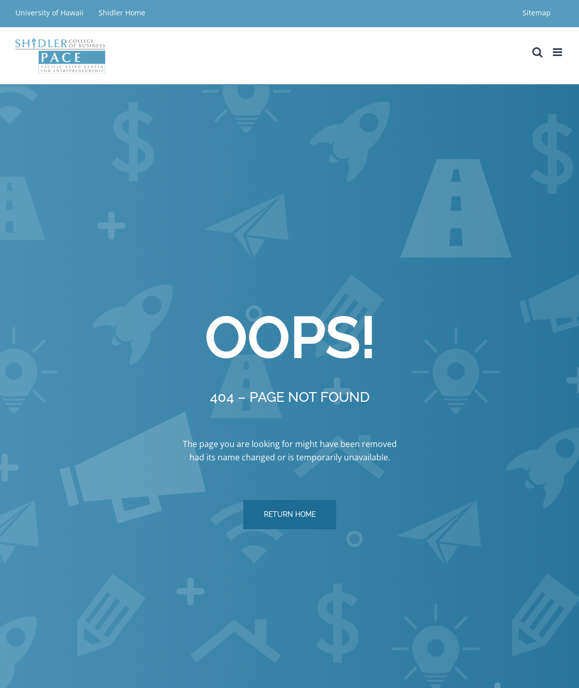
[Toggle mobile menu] (558, 52)
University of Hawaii (50, 12)
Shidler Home (122, 12)
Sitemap (537, 12)
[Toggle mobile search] (537, 52)
